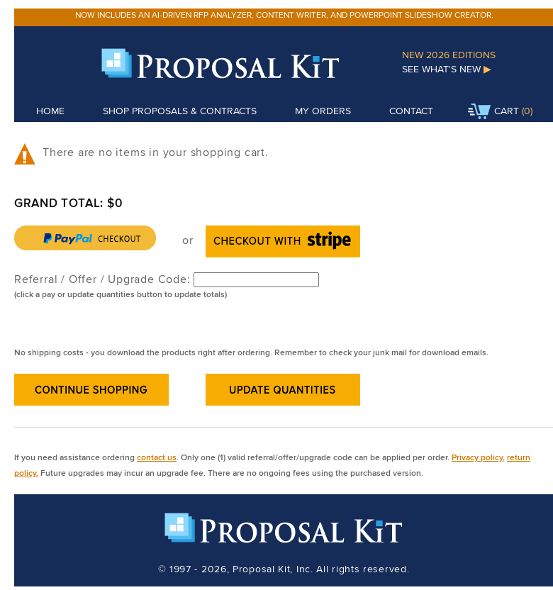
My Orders (323, 111)
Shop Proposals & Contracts (180, 111)
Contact (411, 111)
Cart (493, 112)
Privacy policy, (478, 457)
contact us (157, 457)
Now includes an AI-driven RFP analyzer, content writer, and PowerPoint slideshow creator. (284, 15)
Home (50, 111)
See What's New (446, 69)
